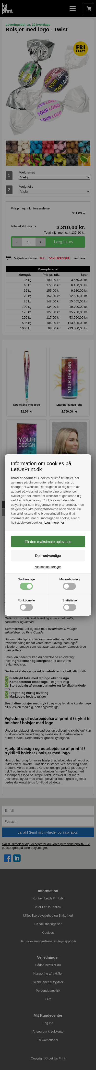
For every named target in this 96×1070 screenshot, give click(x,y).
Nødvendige (26, 583)
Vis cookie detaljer (48, 567)
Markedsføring (69, 583)
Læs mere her (54, 522)
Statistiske (69, 604)
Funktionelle (26, 604)
